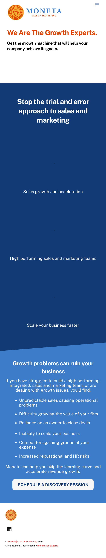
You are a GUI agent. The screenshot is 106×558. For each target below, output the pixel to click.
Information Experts (47, 545)
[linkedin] (10, 528)
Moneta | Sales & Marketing (22, 541)
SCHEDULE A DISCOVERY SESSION (53, 484)
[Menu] (97, 4)
